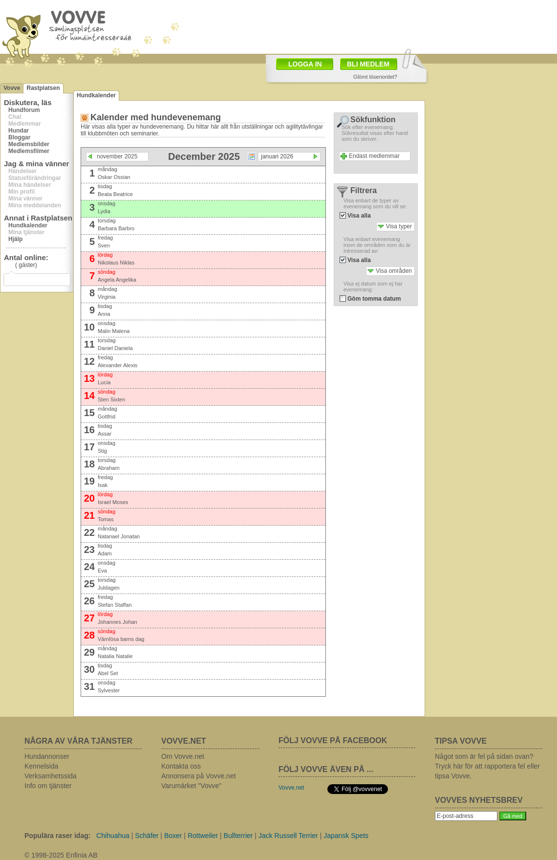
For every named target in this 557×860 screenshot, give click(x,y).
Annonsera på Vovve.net (198, 776)
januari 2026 (277, 156)
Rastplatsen (43, 88)
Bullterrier (238, 835)
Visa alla (359, 215)
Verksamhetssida (50, 776)
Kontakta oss (181, 766)
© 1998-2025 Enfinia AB (61, 855)
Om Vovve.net (182, 756)
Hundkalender (27, 225)
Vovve (11, 88)
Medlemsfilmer (28, 151)
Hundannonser (46, 756)
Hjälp (15, 239)
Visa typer (399, 226)
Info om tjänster (48, 786)
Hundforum (24, 110)
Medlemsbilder (28, 144)
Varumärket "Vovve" (191, 786)
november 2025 (117, 156)
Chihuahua (112, 835)
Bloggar (19, 137)
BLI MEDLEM (368, 64)
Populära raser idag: (57, 835)
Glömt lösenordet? (375, 77)
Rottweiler (203, 835)
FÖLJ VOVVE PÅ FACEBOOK (332, 740)
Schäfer (146, 835)
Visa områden (394, 270)
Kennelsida (41, 766)
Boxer (173, 835)
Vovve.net (291, 787)
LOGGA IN (305, 64)
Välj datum (252, 156)
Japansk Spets (345, 835)
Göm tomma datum (374, 298)
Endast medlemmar (374, 156)
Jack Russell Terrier (288, 835)
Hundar (18, 130)
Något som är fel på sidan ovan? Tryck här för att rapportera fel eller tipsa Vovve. (487, 766)
